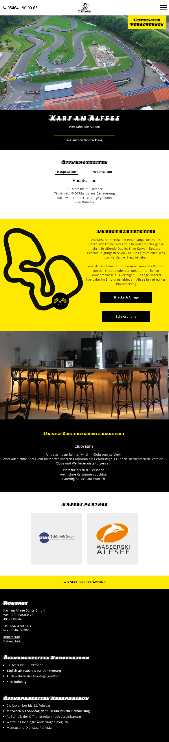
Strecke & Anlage (126, 297)
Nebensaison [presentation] (102, 172)
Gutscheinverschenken (146, 21)
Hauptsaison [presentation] (66, 172)
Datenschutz (12, 641)
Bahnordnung (126, 316)
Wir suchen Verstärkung (84, 140)
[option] (84, 375)
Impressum (11, 637)
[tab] (66, 172)
